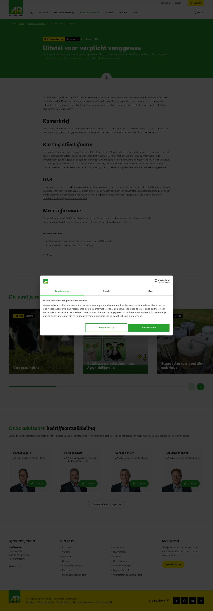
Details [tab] (106, 291)
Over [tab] (151, 291)
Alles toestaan (148, 327)
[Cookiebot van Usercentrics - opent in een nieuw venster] (157, 281)
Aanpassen (106, 327)
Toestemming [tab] (62, 291)
